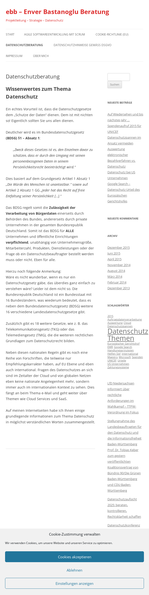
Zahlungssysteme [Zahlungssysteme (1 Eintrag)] (118, 367)
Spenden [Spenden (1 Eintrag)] (137, 357)
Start (10, 34)
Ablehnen (74, 570)
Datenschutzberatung (24, 45)
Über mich (41, 56)
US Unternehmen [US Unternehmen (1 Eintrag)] (118, 364)
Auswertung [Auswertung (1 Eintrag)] (115, 323)
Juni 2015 (113, 253)
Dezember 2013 (118, 288)
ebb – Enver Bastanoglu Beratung (57, 11)
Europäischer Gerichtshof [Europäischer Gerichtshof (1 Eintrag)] (123, 343)
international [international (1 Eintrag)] (130, 353)
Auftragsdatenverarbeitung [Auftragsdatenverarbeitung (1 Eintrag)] (124, 319)
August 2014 (116, 271)
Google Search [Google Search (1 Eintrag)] (123, 347)
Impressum (14, 56)
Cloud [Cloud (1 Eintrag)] (127, 323)
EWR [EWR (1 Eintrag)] (110, 347)
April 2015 (114, 259)
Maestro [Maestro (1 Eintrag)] (112, 357)
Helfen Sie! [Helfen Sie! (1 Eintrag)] (114, 353)
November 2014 (118, 265)
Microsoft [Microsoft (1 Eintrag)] (125, 357)
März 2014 (114, 276)
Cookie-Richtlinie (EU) (112, 34)
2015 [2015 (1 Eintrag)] (110, 316)
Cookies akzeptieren (74, 556)
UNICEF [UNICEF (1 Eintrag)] (112, 360)
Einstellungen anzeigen (74, 583)
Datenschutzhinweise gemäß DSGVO (82, 45)
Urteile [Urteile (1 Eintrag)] (122, 360)
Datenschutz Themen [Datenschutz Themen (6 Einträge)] (127, 334)
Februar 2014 (116, 282)
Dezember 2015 (118, 247)
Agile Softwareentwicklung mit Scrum (54, 34)
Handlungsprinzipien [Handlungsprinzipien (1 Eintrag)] (120, 350)
